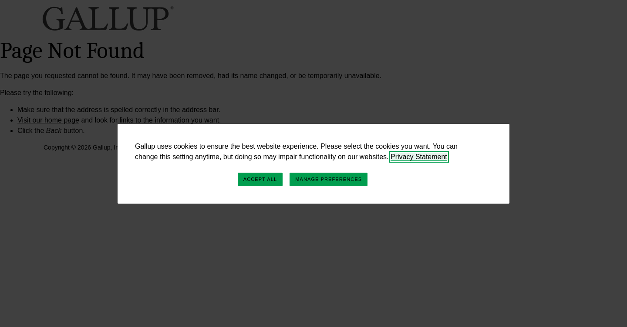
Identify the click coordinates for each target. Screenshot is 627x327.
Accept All (260, 179)
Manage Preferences (328, 179)
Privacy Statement (419, 156)
